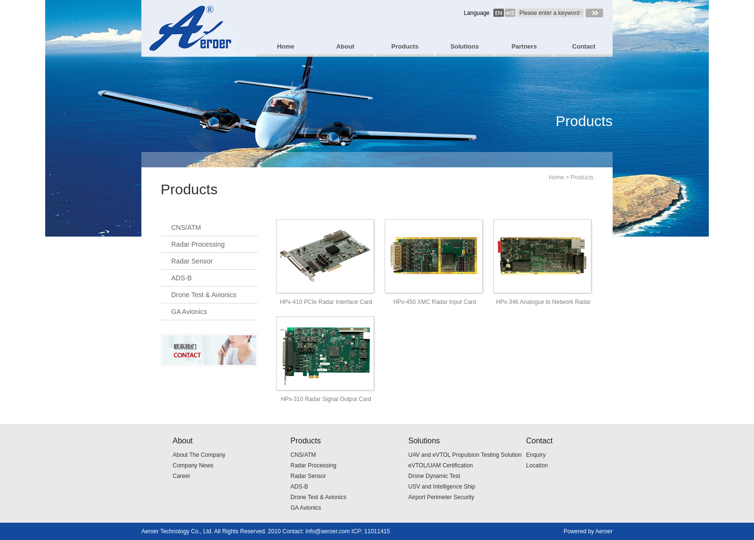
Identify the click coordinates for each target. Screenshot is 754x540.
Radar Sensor (192, 261)
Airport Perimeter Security (441, 497)
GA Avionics (189, 311)
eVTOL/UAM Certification (440, 465)
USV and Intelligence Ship (441, 486)
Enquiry (536, 455)
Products (582, 177)
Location (537, 465)
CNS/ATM (186, 227)
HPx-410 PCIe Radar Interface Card (326, 302)
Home (556, 177)
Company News (193, 465)
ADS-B (181, 278)
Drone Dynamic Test (434, 476)
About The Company (199, 455)
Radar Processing (198, 244)
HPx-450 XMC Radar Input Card (434, 302)
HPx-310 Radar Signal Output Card (326, 399)
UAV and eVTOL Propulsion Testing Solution (465, 455)
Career (181, 476)
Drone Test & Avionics (204, 295)
